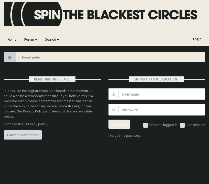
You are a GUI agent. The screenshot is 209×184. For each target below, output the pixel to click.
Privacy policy (36, 124)
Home (12, 39)
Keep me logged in (160, 125)
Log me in (119, 124)
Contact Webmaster (23, 135)
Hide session (192, 125)
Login (197, 39)
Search (52, 39)
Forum (30, 39)
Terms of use (14, 124)
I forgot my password (124, 135)
